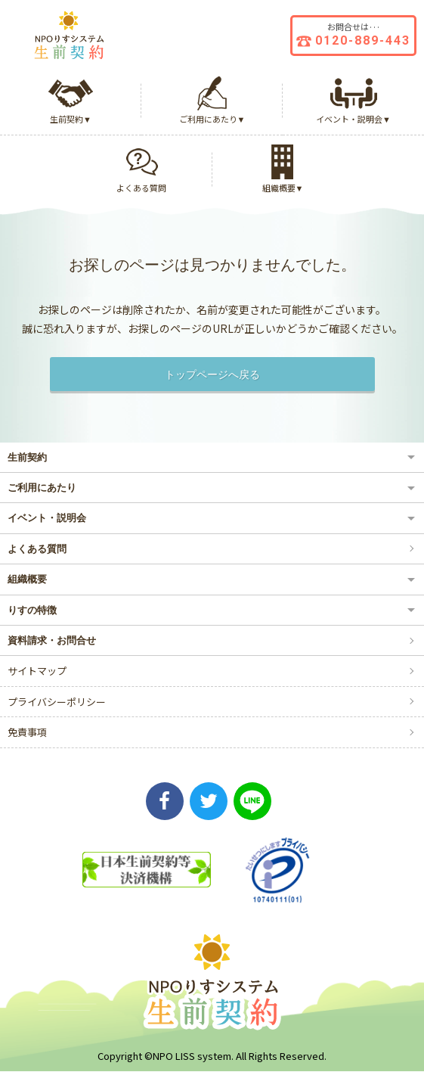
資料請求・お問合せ (52, 640)
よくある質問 (37, 549)
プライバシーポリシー (57, 701)
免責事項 (27, 732)
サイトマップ (37, 670)
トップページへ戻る (212, 374)
